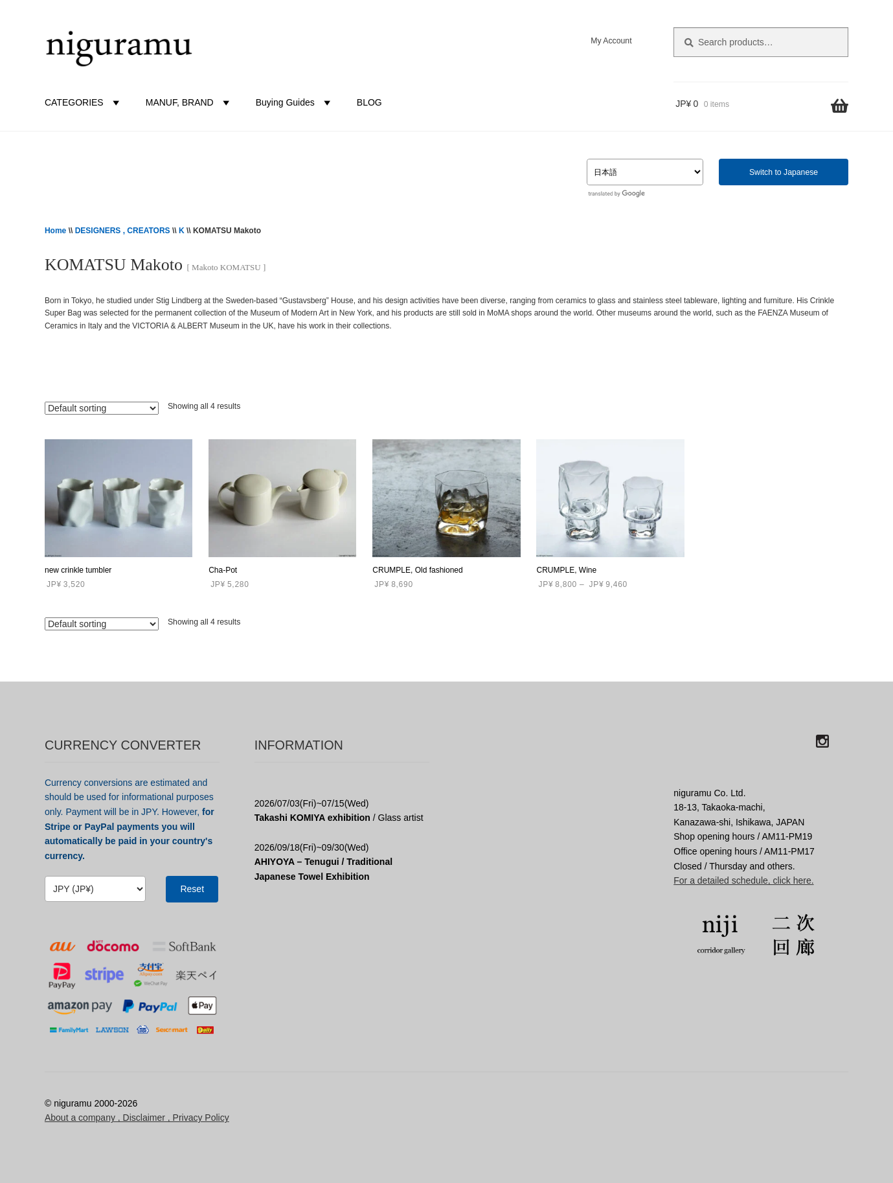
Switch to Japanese (783, 172)
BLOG (369, 102)
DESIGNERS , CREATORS (122, 230)
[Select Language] (645, 172)
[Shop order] (102, 408)
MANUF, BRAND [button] (189, 102)
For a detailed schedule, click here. (743, 880)
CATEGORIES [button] (84, 102)
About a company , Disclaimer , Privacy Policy (137, 1117)
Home (55, 230)
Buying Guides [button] (295, 102)
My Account (611, 40)
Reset (192, 889)
